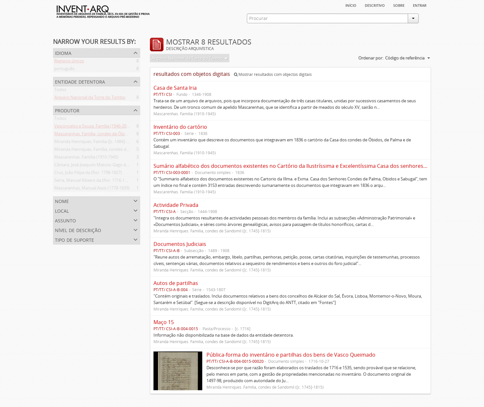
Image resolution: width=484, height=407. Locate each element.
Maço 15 (163, 322)
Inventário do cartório (180, 126)
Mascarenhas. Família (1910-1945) (86, 158)
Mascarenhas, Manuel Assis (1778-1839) (92, 189)
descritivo (375, 4)
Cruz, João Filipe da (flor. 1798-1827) (88, 174)
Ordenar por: (370, 58)
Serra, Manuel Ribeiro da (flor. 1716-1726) (93, 181)
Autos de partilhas (175, 283)
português (64, 70)
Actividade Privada (175, 205)
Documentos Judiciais (179, 244)
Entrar (419, 4)
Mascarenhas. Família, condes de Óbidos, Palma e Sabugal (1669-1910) (121, 135)
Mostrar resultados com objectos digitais (273, 74)
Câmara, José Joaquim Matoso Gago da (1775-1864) (102, 166)
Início (350, 4)
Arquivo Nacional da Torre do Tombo (89, 98)
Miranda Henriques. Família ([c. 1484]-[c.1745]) (98, 143)
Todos (60, 91)
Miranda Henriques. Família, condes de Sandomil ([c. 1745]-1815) (115, 150)
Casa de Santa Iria (175, 87)
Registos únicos (69, 62)
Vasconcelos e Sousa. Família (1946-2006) (93, 127)
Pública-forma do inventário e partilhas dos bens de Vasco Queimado (290, 354)
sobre (399, 4)
